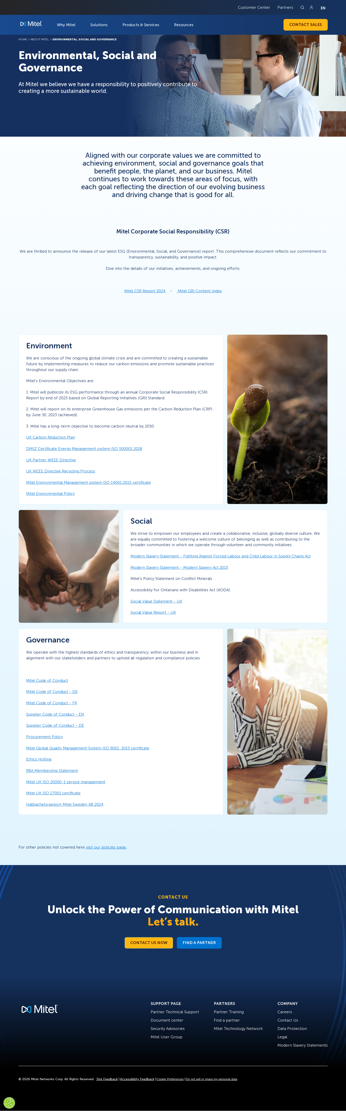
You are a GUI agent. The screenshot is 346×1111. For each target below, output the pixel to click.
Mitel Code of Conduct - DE (52, 691)
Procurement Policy (44, 736)
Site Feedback (107, 1079)
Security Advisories (168, 1028)
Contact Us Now (148, 942)
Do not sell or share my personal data (211, 1079)
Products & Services (140, 24)
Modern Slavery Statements (302, 1045)
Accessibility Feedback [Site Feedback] (137, 1079)
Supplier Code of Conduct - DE (55, 725)
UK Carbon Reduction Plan (50, 437)
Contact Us (287, 1020)
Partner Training (229, 1012)
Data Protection (292, 1028)
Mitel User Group (166, 1037)
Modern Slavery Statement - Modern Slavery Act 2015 (179, 567)
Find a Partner (199, 942)
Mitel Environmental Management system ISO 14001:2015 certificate (88, 482)
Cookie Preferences (170, 1079)
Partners (285, 7)
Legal (282, 1037)
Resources (183, 24)
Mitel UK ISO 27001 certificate (53, 793)
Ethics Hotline (39, 759)
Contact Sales (305, 24)
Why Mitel (66, 24)
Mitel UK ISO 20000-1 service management (65, 782)
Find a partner (227, 1020)
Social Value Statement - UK (156, 601)
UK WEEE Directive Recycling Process (60, 471)
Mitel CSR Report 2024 (144, 291)
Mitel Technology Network (238, 1028)
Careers (284, 1012)
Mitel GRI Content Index (200, 291)
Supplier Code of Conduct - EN (55, 714)
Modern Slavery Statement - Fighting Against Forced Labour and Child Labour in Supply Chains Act (221, 556)
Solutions (99, 24)
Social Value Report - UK (153, 612)
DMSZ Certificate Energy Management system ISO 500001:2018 (84, 448)
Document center (167, 1020)
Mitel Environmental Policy (50, 493)
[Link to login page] (311, 7)
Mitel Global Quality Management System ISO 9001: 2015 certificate (87, 748)
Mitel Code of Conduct (47, 680)
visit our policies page (106, 847)
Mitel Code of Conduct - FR (51, 703)
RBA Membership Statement (52, 770)
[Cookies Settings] (9, 1103)
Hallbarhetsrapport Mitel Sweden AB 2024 (64, 804)
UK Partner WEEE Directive (51, 460)
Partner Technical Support (175, 1012)
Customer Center (254, 7)
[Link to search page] (303, 7)
